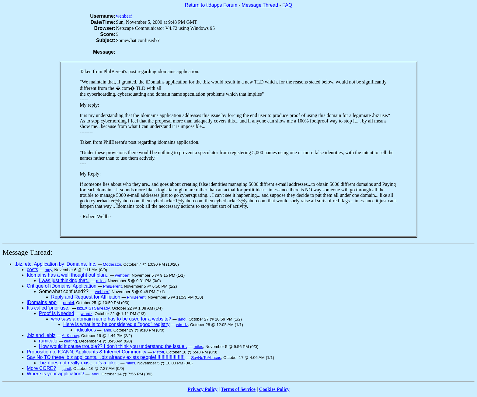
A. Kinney (70, 335)
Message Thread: (27, 252)
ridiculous (85, 329)
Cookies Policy (274, 389)
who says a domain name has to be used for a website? (111, 318)
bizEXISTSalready (93, 308)
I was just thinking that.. (64, 280)
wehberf (124, 16)
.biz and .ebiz (41, 335)
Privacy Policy (203, 389)
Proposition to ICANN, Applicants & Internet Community (86, 351)
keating (70, 341)
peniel (68, 302)
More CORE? (41, 368)
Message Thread (260, 5)
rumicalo (48, 340)
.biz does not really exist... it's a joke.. (79, 362)
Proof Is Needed (56, 313)
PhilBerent (112, 286)
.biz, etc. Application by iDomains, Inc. (55, 264)
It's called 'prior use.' (48, 307)
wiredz (86, 313)
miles (101, 280)
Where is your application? (55, 373)
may (48, 270)
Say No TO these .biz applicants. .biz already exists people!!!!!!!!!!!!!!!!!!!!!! (106, 357)
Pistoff (158, 352)
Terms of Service (238, 389)
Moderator (112, 264)
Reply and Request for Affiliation (85, 297)
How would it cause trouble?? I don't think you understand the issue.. (113, 346)
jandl (182, 319)
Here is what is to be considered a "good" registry (116, 324)
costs (32, 269)
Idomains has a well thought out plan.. (68, 275)
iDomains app (42, 302)
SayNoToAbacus (206, 357)
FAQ (287, 5)
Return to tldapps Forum (211, 5)
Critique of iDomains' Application (61, 286)
